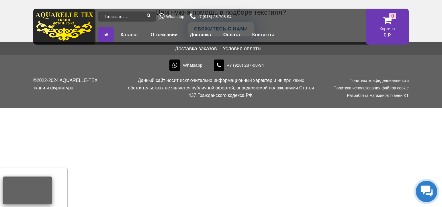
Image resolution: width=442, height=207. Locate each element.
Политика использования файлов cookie (371, 88)
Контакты (263, 34)
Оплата (231, 34)
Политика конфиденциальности (379, 80)
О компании (163, 34)
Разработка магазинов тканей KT (378, 95)
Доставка (200, 34)
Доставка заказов (196, 48)
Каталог (129, 34)
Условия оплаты (241, 48)
